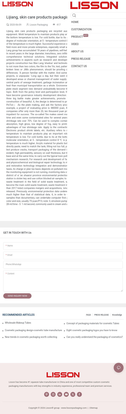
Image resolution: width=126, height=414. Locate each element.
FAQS (88, 315)
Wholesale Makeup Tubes (18, 322)
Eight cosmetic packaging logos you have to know (91, 330)
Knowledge (117, 315)
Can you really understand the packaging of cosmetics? (94, 337)
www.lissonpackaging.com (74, 408)
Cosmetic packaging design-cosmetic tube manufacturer (33, 330)
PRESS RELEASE (101, 315)
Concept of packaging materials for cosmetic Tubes (92, 323)
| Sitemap (93, 408)
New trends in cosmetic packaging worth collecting (31, 337)
